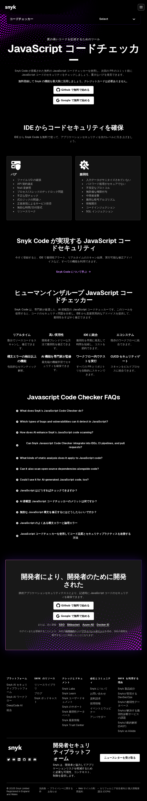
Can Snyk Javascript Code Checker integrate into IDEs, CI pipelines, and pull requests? (75, 445)
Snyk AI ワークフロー (17, 698)
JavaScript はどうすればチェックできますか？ (48, 490)
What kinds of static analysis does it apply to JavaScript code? (61, 458)
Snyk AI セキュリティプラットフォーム (17, 688)
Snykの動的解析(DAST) (127, 724)
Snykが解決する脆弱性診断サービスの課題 (129, 714)
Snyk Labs (68, 688)
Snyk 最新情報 (70, 720)
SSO (62, 624)
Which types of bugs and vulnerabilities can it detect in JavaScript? (64, 421)
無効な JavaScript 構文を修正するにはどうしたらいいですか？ (58, 512)
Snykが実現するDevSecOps (127, 695)
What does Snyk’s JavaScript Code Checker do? (51, 410)
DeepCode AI (15, 705)
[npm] (30, 759)
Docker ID (103, 624)
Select (103, 19)
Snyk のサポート (72, 706)
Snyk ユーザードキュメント (73, 700)
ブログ (38, 693)
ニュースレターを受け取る (120, 757)
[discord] (35, 759)
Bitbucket (73, 624)
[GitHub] (24, 759)
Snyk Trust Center (73, 725)
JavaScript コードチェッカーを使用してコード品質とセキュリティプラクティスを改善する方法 (75, 535)
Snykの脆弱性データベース (129, 703)
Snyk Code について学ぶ (71, 272)
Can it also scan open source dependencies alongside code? (59, 469)
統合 (9, 710)
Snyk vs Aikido (127, 731)
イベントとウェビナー (100, 710)
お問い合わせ (98, 693)
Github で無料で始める (72, 90)
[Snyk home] (10, 7)
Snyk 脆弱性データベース (73, 713)
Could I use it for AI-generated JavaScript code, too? (54, 479)
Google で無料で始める (73, 100)
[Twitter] (9, 759)
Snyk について (98, 688)
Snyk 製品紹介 (126, 688)
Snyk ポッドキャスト (45, 700)
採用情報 (95, 703)
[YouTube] (14, 759)
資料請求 (95, 698)
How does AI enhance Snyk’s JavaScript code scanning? (56, 432)
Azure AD (88, 624)
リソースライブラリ (44, 686)
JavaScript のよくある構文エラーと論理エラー (48, 523)
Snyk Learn (69, 693)
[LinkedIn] (19, 759)
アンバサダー (98, 717)
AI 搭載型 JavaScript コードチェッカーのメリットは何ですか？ (58, 501)
